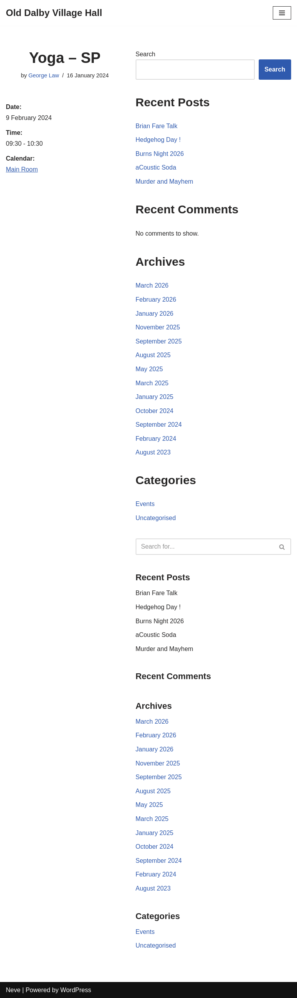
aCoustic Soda (156, 167)
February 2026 (156, 299)
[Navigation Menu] (282, 13)
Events (145, 504)
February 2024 (156, 438)
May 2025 (149, 369)
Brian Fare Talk (156, 126)
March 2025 (152, 383)
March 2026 (152, 285)
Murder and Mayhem (164, 181)
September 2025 (159, 341)
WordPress (75, 990)
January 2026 (155, 313)
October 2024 (155, 411)
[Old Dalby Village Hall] (54, 12)
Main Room (22, 169)
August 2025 (153, 355)
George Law (44, 75)
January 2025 (155, 396)
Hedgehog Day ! (158, 139)
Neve (13, 990)
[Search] (205, 546)
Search (146, 54)
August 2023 (153, 452)
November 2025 (158, 327)
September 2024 (159, 424)
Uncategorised (156, 518)
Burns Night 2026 (160, 153)
